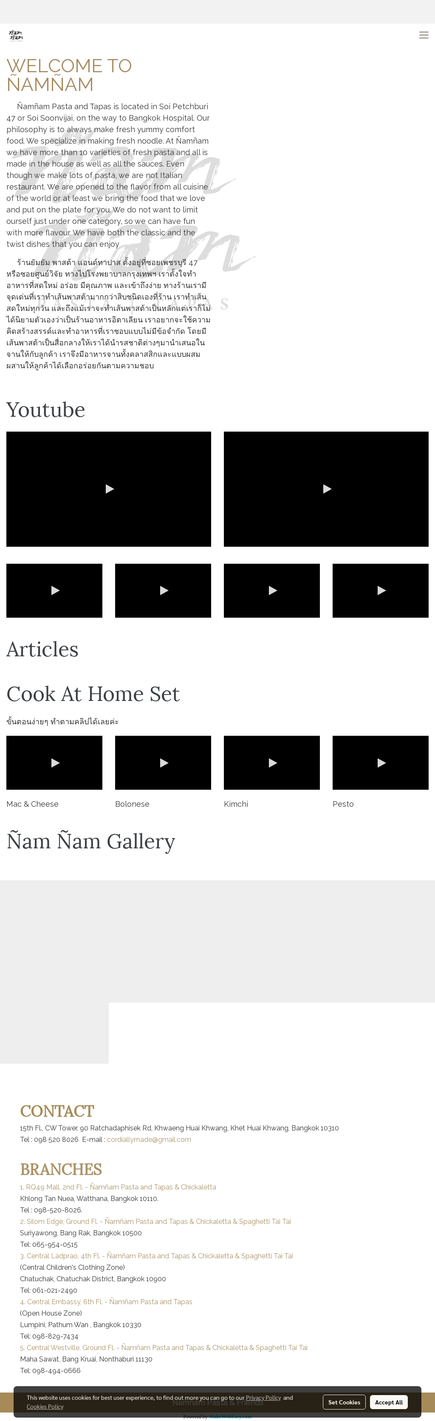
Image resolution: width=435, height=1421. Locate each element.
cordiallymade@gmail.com (149, 1140)
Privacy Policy (263, 1397)
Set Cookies (344, 1402)
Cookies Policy (45, 1406)
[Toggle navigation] (424, 35)
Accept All (389, 1402)
